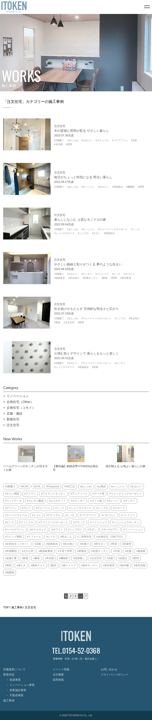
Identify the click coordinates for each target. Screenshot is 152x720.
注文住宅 (30, 607)
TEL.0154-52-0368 (76, 650)
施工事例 (16, 607)
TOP (6, 607)
